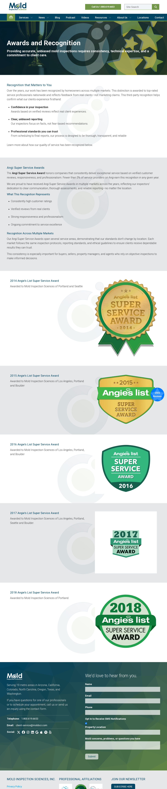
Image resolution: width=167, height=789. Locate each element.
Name (88, 684)
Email (88, 695)
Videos (85, 17)
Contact (159, 17)
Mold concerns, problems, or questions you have (112, 738)
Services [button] (26, 17)
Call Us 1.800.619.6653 (103, 7)
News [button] (44, 17)
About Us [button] (124, 17)
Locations (143, 17)
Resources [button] (103, 17)
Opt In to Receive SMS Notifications (105, 718)
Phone (88, 707)
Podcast (70, 17)
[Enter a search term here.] (138, 7)
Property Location (95, 727)
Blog (57, 17)
